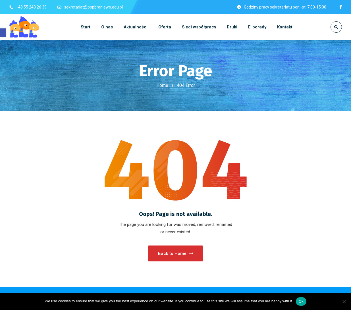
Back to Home (175, 253)
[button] (3, 32)
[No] (344, 301)
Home (162, 85)
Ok (301, 301)
